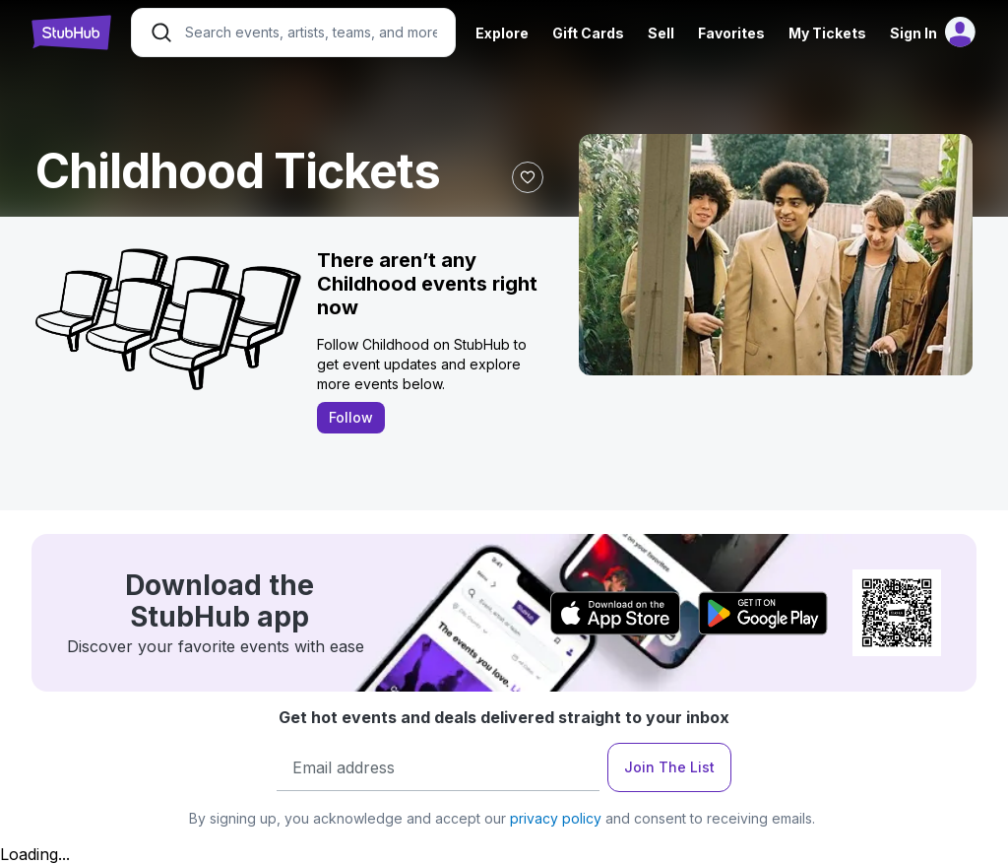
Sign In (913, 33)
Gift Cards (588, 33)
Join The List (669, 767)
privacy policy (555, 818)
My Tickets (827, 33)
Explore (502, 33)
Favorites (731, 33)
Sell (661, 33)
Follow (351, 417)
